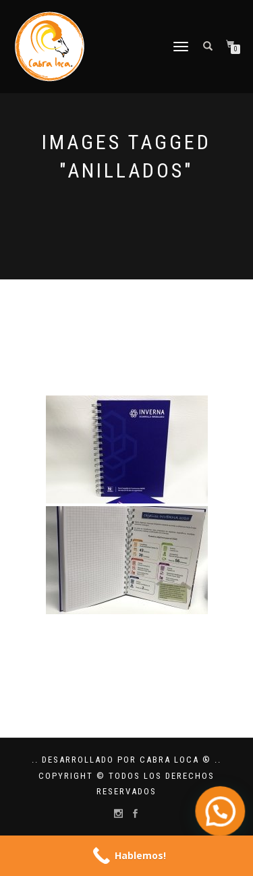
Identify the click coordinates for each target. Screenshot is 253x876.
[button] (223, 821)
